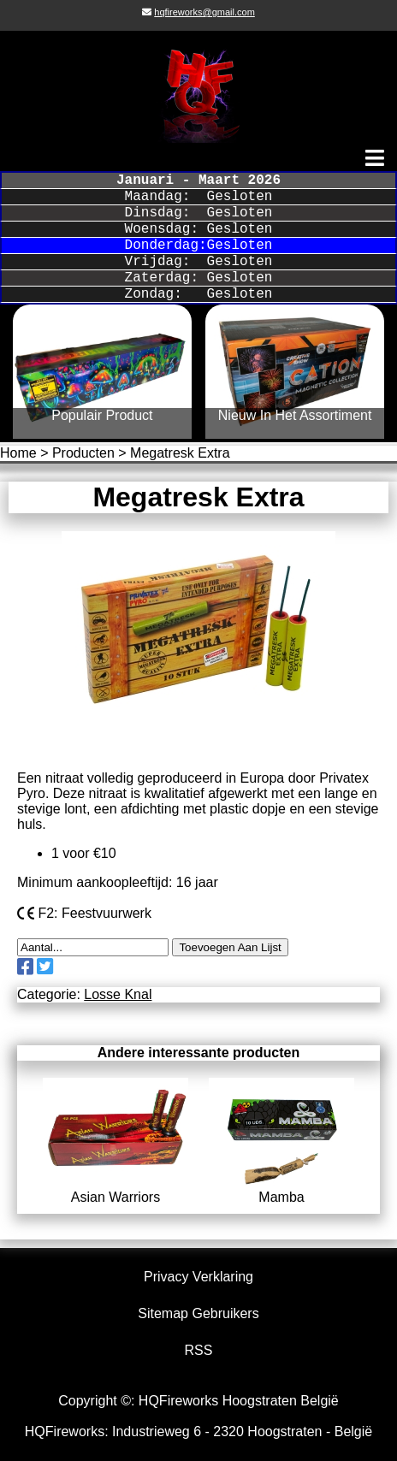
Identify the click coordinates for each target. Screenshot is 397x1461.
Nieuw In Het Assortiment (295, 415)
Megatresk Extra (179, 453)
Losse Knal (117, 994)
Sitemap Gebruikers (198, 1313)
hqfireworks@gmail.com (204, 12)
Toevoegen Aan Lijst (230, 947)
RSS (199, 1350)
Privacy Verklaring (198, 1276)
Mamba (281, 1189)
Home (18, 453)
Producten (83, 453)
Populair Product (101, 415)
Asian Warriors (115, 1189)
